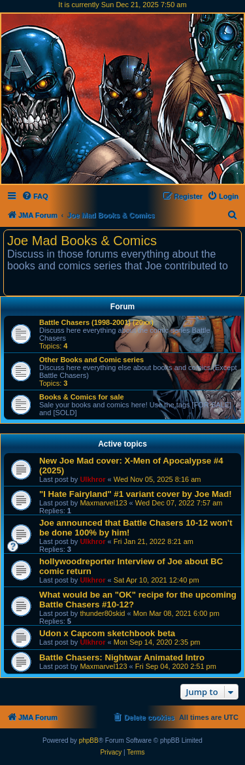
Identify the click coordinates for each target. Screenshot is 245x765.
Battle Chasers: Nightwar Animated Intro (121, 657)
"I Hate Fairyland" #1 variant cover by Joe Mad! (135, 494)
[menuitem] (35, 196)
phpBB (89, 740)
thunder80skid (102, 613)
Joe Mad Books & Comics (82, 240)
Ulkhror (92, 479)
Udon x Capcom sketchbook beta (107, 633)
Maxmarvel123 (103, 503)
